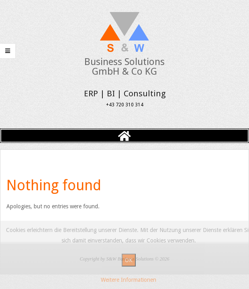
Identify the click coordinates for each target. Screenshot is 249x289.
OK (129, 260)
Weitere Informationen (128, 280)
